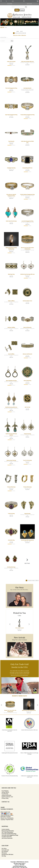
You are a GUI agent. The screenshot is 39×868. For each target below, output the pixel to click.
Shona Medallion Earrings (11, 380)
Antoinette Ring (11, 540)
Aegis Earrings (27, 513)
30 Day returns (5, 792)
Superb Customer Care (7, 796)
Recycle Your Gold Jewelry (7, 818)
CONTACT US (5, 802)
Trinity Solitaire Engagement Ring (27, 114)
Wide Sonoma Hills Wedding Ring (29, 710)
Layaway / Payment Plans (7, 819)
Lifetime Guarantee (6, 795)
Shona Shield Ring (27, 380)
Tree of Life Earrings (27, 460)
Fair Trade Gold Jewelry (7, 832)
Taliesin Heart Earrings (11, 460)
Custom (22, 10)
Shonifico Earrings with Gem (11, 407)
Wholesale (4, 853)
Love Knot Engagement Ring (27, 221)
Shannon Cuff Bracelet (27, 354)
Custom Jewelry (5, 829)
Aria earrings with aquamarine (27, 540)
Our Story (4, 848)
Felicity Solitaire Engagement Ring (27, 194)
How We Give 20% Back (7, 854)
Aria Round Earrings (11, 567)
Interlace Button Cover (27, 300)
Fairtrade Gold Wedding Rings (9, 833)
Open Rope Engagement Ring (11, 114)
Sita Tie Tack (27, 407)
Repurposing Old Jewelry (8, 830)
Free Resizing (5, 793)
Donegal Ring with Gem (27, 167)
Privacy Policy (5, 798)
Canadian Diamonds (7, 836)
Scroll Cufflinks (11, 354)
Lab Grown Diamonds (7, 838)
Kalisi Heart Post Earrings (11, 221)
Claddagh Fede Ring (11, 167)
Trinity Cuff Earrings (11, 486)
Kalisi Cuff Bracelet (27, 327)
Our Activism (5, 851)
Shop (17, 10)
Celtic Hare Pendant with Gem (27, 61)
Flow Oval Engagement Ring (11, 88)
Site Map (4, 856)
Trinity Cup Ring (11, 513)
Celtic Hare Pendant (11, 61)
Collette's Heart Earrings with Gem (27, 274)
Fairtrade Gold (5, 850)
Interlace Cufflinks (11, 327)
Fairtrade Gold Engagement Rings (10, 835)
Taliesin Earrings (27, 433)
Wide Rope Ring (11, 274)
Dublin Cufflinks (11, 300)
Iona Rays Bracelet (27, 88)
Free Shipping (5, 791)
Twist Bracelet (11, 141)
